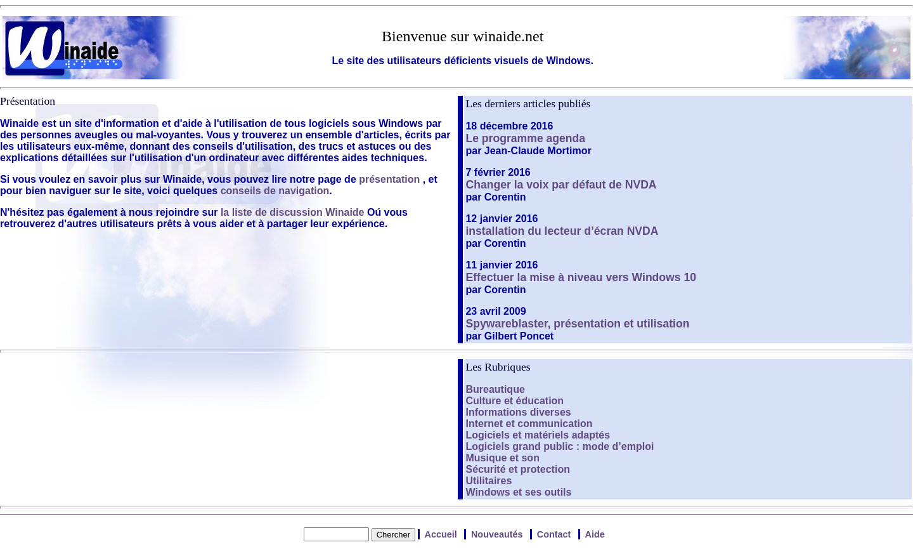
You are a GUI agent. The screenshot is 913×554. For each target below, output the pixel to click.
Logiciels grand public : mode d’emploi (559, 446)
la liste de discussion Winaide (293, 212)
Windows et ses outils (518, 492)
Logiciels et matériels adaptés (537, 435)
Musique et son (502, 457)
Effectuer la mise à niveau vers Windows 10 (580, 277)
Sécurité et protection (517, 469)
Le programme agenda (525, 138)
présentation (389, 179)
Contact (554, 534)
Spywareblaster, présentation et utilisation (577, 323)
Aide (595, 534)
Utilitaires (488, 480)
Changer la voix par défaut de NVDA (560, 184)
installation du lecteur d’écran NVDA (561, 231)
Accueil (441, 534)
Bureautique (494, 389)
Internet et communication (528, 423)
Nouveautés (497, 534)
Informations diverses (518, 412)
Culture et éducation (514, 400)
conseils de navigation (275, 190)
